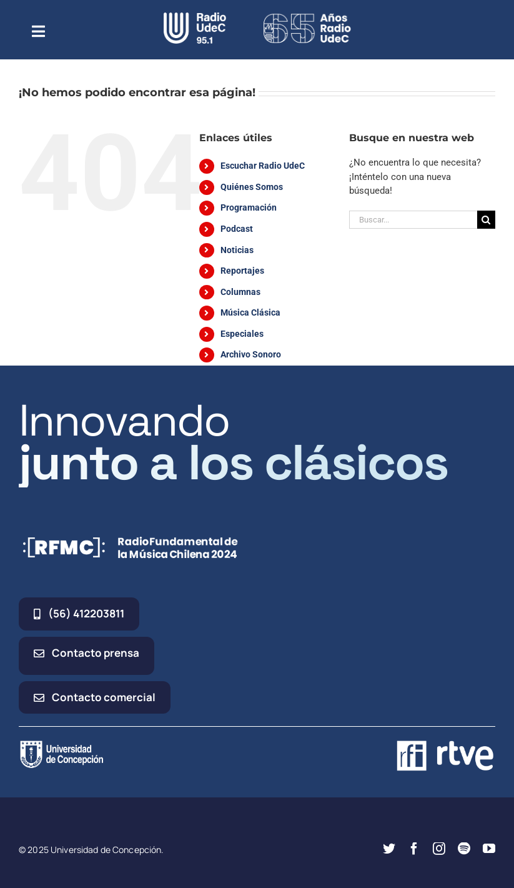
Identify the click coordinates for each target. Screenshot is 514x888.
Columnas (240, 292)
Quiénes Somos (251, 187)
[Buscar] (486, 220)
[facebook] (414, 848)
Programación (248, 207)
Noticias (237, 250)
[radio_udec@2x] (195, 16)
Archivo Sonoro (250, 354)
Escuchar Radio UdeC (262, 166)
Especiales (242, 334)
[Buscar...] (413, 220)
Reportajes (242, 271)
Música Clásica (250, 312)
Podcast (236, 229)
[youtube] (489, 848)
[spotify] (464, 848)
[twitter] (389, 848)
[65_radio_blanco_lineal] (307, 16)
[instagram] (439, 848)
